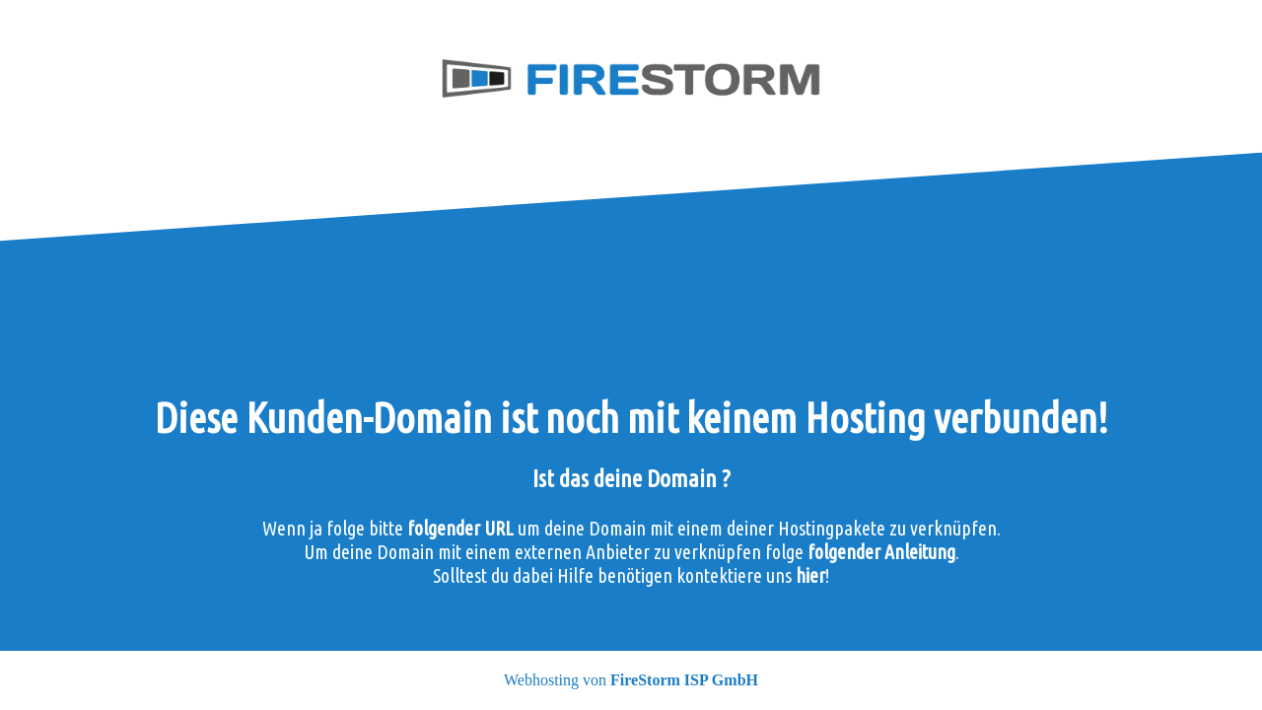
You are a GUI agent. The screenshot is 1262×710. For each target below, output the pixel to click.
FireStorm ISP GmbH (684, 680)
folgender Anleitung (881, 551)
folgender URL (460, 528)
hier (810, 575)
